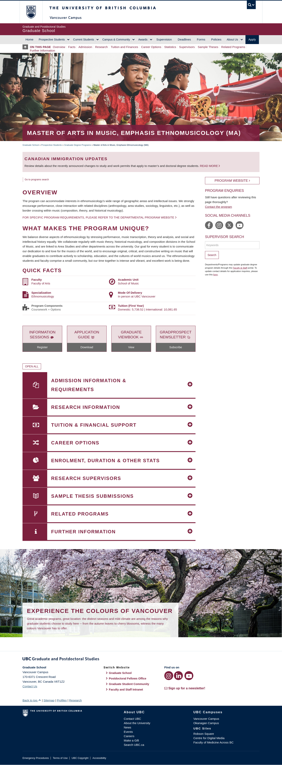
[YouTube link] (188, 675)
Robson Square (203, 733)
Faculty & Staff (240, 268)
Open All (32, 366)
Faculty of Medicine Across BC (213, 742)
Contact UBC (132, 718)
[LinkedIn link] (178, 675)
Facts (71, 47)
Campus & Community (116, 39)
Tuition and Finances (124, 47)
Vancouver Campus (206, 718)
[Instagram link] (168, 675)
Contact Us (30, 686)
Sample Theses (208, 47)
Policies (216, 39)
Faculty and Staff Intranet (126, 689)
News (127, 727)
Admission (85, 47)
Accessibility (99, 758)
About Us (232, 39)
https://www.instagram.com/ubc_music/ (219, 225)
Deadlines (184, 39)
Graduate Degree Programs (77, 145)
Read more (209, 165)
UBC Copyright (80, 758)
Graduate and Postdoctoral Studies (141, 659)
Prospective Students (52, 39)
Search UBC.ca (134, 744)
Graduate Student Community (129, 684)
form (215, 274)
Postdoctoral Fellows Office (127, 678)
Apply (252, 39)
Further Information (42, 50)
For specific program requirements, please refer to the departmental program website (98, 217)
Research (101, 47)
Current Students (83, 39)
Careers (129, 736)
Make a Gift (131, 740)
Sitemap (48, 700)
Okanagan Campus (206, 723)
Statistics (170, 47)
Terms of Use (60, 758)
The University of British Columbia (31, 12)
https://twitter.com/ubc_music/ (229, 225)
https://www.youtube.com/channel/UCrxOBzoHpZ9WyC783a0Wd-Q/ (239, 225)
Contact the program (218, 206)
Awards (142, 39)
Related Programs (233, 47)
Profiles (62, 700)
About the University (137, 723)
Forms (201, 39)
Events (128, 731)
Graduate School (31, 145)
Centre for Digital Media (209, 738)
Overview (59, 47)
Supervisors (187, 47)
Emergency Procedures (36, 758)
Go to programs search (37, 179)
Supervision (164, 39)
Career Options (151, 47)
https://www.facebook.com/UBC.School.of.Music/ (209, 225)
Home (29, 39)
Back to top (32, 700)
